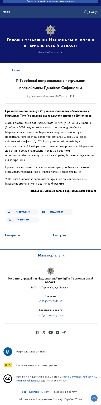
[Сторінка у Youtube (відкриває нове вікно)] (51, 332)
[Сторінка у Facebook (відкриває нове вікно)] (37, 332)
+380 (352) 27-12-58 (50, 301)
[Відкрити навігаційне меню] (14, 12)
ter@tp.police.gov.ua (51, 315)
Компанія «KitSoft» (40, 392)
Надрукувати (23, 212)
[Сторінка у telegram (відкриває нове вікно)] (64, 332)
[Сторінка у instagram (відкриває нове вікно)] (57, 332)
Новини (15, 70)
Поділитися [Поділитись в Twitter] (22, 220)
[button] (50, 256)
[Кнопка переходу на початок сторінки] (94, 398)
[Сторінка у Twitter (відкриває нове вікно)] (44, 332)
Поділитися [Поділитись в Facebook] (56, 212)
